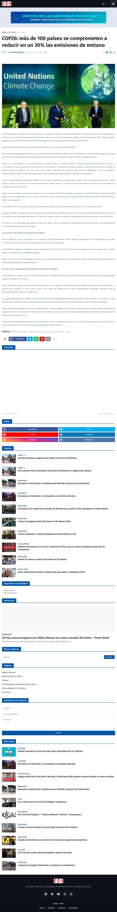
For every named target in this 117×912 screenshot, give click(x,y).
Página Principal (9, 32)
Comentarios (10, 593)
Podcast (5, 680)
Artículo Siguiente (106, 414)
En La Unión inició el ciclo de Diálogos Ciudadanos (42, 802)
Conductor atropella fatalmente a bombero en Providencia (46, 865)
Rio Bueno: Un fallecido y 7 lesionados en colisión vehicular (46, 496)
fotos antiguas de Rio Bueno (14, 688)
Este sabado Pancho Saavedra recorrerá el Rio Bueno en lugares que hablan (54, 470)
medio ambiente (57, 332)
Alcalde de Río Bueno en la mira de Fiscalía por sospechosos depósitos (52, 840)
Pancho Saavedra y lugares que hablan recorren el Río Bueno (47, 458)
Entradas (9, 590)
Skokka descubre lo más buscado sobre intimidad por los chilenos (50, 751)
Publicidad (73, 908)
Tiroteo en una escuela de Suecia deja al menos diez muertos (48, 827)
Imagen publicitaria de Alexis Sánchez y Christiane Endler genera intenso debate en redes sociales (66, 776)
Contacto (62, 908)
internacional (34, 332)
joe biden (45, 332)
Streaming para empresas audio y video (19, 684)
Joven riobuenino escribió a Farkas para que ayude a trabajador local (51, 572)
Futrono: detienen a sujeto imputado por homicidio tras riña (47, 534)
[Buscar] (58, 657)
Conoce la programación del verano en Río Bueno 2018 (44, 521)
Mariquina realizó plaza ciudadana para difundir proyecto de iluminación (53, 483)
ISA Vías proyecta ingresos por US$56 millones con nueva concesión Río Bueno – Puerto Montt (55, 637)
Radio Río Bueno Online (12, 676)
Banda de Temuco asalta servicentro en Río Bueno (42, 559)
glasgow (24, 332)
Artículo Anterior (10, 414)
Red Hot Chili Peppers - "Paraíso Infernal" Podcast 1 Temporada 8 (50, 814)
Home (42, 908)
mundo (68, 332)
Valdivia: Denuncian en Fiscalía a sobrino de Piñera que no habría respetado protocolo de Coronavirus (61, 548)
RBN (62, 904)
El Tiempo (6, 692)
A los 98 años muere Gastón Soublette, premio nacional (45, 852)
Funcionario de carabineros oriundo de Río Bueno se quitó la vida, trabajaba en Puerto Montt (63, 508)
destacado (21, 32)
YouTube (51, 908)
